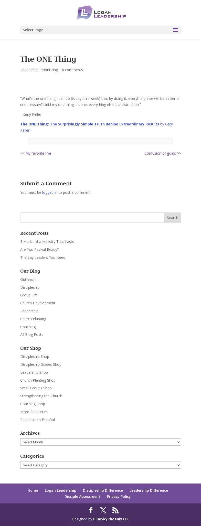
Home (33, 490)
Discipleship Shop (34, 356)
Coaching (28, 326)
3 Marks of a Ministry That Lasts (47, 241)
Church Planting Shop (38, 380)
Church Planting (33, 318)
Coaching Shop (32, 403)
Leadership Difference (149, 490)
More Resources (34, 411)
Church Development (37, 302)
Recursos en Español (37, 419)
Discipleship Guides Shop (40, 364)
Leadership (29, 69)
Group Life (29, 295)
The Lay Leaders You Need (42, 257)
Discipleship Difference (103, 490)
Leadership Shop (34, 372)
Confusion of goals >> (162, 153)
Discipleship (30, 287)
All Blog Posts (31, 334)
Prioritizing (49, 69)
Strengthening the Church (41, 395)
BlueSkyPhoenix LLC (111, 519)
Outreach (28, 279)
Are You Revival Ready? (39, 249)
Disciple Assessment (82, 496)
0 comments (72, 69)
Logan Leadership (60, 490)
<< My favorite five (35, 153)
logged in (49, 192)
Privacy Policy (119, 496)
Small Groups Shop (36, 387)
